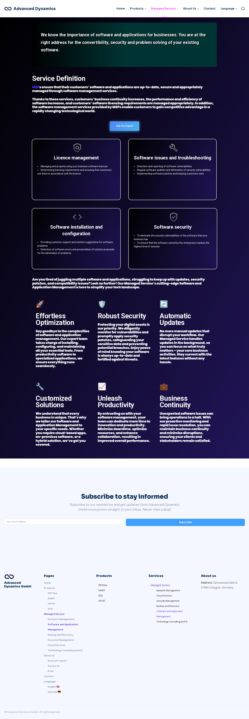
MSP (35, 87)
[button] (243, 8)
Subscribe (185, 522)
